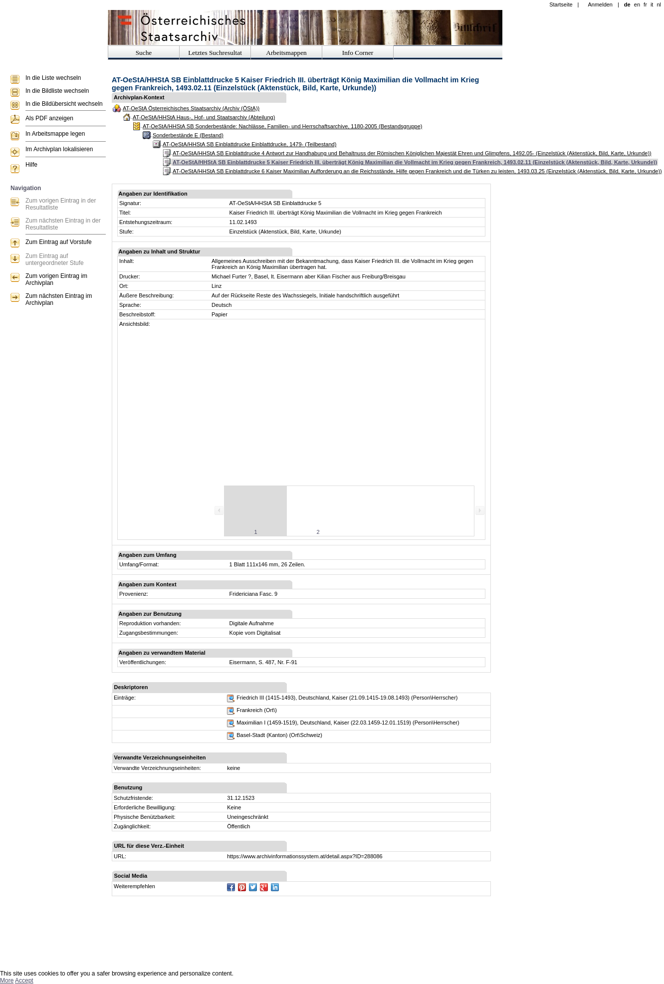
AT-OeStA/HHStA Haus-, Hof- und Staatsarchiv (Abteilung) (204, 117)
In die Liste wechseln (53, 77)
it (652, 4)
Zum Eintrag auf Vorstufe (58, 242)
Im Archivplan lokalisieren (59, 149)
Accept (24, 980)
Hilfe (31, 164)
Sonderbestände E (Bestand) (188, 135)
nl (659, 4)
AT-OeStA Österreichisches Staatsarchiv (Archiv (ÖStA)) (191, 108)
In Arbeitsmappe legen (55, 133)
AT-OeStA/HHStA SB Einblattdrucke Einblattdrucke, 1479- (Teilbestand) (249, 144)
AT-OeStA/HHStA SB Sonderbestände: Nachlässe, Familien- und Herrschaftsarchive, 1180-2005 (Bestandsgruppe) (282, 126)
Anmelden (600, 4)
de (627, 4)
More (6, 980)
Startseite (560, 4)
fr (645, 4)
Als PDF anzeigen (49, 118)
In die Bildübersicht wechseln (64, 103)
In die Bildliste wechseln (57, 90)
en (637, 4)
